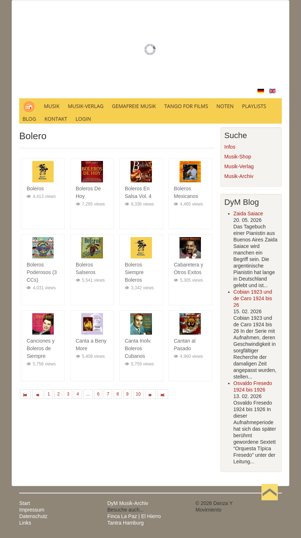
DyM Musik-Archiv (127, 503)
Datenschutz (33, 516)
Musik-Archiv (238, 176)
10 (138, 394)
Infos (229, 147)
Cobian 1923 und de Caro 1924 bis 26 (253, 298)
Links (25, 523)
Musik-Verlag (239, 166)
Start (24, 503)
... (88, 394)
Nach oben (269, 503)
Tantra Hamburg (125, 523)
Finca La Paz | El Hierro (134, 516)
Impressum (31, 510)
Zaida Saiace (248, 213)
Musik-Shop (237, 157)
